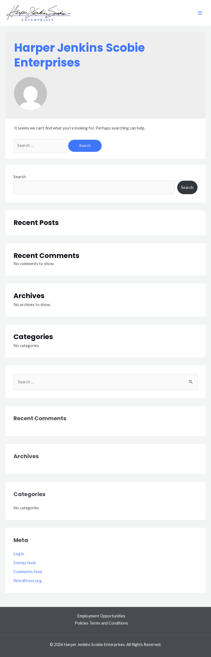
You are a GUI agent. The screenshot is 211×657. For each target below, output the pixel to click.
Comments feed (27, 571)
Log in (18, 553)
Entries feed (24, 562)
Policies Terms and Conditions (101, 623)
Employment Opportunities (101, 616)
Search (19, 176)
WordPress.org (27, 580)
